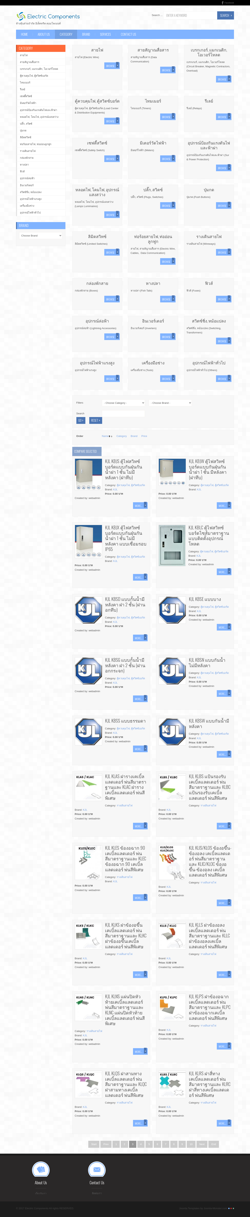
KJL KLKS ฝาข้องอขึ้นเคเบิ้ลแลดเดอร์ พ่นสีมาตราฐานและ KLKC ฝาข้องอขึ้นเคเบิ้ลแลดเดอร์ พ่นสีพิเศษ (125, 935)
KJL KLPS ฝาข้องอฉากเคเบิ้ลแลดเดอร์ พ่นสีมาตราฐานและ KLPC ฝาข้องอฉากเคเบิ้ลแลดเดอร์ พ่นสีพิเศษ (209, 1007)
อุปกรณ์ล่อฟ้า (97, 321)
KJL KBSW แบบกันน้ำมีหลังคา (209, 723)
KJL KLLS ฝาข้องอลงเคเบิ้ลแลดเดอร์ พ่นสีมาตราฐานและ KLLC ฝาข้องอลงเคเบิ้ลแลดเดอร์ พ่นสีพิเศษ (209, 935)
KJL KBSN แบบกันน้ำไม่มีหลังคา (207, 662)
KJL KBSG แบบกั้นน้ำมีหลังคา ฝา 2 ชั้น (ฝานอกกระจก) (125, 665)
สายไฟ (97, 50)
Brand (134, 436)
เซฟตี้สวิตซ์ (97, 143)
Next (202, 1144)
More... (138, 506)
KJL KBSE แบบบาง (205, 599)
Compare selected (85, 451)
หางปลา (153, 283)
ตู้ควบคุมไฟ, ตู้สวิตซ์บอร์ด (97, 101)
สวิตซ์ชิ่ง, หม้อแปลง (209, 321)
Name (105, 436)
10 (191, 1144)
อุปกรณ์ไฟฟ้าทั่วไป (208, 363)
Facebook (229, 3)
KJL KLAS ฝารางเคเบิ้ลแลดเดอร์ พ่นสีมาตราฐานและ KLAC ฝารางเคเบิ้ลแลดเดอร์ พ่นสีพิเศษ (125, 787)
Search (224, 15)
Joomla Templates (189, 1209)
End (213, 1144)
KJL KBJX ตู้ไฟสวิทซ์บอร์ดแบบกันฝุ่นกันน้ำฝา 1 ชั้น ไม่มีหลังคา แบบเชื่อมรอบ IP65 (125, 538)
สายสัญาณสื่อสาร (153, 50)
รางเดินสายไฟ (209, 236)
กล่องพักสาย (97, 283)
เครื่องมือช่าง (153, 363)
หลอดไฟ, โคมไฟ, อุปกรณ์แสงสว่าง (97, 191)
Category (121, 436)
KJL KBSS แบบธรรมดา (125, 720)
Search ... (157, 15)
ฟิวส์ (209, 283)
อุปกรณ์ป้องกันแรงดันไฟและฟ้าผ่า (209, 145)
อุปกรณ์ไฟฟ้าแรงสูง (97, 363)
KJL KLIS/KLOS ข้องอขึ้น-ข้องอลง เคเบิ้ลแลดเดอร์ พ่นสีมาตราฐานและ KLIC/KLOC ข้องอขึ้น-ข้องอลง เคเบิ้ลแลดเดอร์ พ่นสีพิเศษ (210, 861)
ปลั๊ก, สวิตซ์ (153, 189)
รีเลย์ (209, 101)
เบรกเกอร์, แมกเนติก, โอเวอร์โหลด (209, 52)
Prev (106, 1144)
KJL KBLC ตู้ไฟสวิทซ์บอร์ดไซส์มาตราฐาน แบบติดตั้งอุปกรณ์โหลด (208, 535)
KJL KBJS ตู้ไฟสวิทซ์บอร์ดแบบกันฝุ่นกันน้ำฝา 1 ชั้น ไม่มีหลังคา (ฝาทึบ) (123, 469)
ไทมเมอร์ (153, 101)
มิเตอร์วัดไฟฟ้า (153, 143)
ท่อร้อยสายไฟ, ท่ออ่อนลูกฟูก (153, 238)
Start (93, 1144)
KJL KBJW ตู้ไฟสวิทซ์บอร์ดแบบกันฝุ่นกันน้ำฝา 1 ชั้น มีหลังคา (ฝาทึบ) (208, 469)
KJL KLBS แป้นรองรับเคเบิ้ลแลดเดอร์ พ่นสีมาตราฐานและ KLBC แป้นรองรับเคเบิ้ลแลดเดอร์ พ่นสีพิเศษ (209, 787)
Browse (110, 66)
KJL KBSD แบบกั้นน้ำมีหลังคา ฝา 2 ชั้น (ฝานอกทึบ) (125, 604)
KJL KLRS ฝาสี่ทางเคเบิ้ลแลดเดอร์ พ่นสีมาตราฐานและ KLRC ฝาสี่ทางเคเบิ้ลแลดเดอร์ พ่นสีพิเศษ (209, 1084)
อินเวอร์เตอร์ (153, 321)
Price (144, 436)
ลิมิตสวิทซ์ (97, 236)
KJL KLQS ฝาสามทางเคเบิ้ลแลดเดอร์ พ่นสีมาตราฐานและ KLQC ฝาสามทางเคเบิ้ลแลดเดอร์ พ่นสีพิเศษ (126, 1084)
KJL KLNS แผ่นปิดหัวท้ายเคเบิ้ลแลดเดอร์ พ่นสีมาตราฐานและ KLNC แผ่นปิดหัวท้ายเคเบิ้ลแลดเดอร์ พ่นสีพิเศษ (125, 1010)
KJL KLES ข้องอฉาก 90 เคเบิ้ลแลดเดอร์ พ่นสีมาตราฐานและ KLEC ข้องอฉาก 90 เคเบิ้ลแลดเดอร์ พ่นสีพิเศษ (125, 858)
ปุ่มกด (209, 189)
